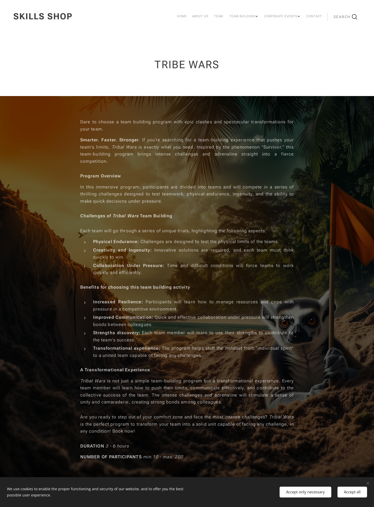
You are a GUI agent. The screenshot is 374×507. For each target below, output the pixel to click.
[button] (345, 16)
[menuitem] (273, 16)
